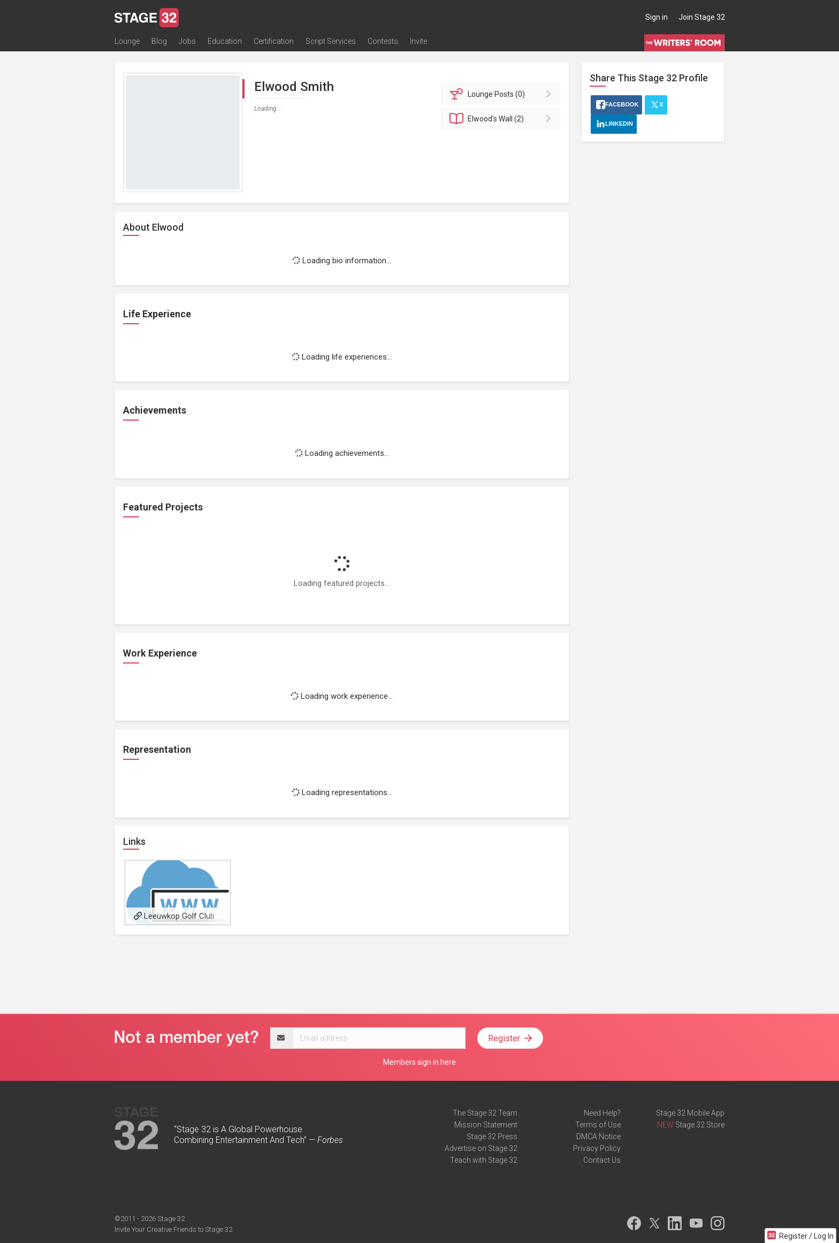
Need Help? (602, 1113)
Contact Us (602, 1160)
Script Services (331, 41)
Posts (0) (502, 94)
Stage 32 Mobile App (690, 1113)
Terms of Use (598, 1124)
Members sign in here (419, 1062)
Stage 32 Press (492, 1136)
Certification (274, 41)
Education (225, 41)
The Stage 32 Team (485, 1113)
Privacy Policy (597, 1148)
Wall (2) (502, 118)
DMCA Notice (598, 1136)
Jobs (187, 41)
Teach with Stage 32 (483, 1160)
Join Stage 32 (701, 17)
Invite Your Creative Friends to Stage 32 (173, 1229)
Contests (383, 41)
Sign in (656, 17)
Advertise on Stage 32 (481, 1148)
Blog (159, 41)
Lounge (127, 41)
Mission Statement (485, 1124)
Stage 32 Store (699, 1124)
